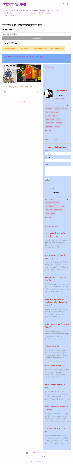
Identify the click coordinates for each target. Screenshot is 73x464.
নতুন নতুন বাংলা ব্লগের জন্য (36, 461)
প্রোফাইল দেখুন (59, 99)
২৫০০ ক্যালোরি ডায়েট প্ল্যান (61, 108)
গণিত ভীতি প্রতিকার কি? (57, 48)
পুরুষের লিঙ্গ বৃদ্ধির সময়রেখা (53, 365)
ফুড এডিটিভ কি (24, 48)
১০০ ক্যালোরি (49, 108)
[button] (38, 92)
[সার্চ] (63, 4)
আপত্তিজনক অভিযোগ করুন (53, 140)
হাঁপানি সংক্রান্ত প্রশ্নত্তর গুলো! (40, 48)
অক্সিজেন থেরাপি (49, 122)
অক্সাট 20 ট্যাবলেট (50, 119)
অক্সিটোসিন (57, 126)
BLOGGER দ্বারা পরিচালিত (36, 453)
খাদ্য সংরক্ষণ (56, 202)
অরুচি (47, 213)
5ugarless (30, 457)
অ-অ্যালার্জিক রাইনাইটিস (51, 115)
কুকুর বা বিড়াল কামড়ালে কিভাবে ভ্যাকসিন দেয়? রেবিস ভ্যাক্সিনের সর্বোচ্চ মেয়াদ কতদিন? (56, 302)
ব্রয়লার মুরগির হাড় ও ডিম (9, 48)
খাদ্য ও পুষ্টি (48, 202)
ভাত (47, 209)
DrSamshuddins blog (61, 91)
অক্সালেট (58, 119)
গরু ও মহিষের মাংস (50, 206)
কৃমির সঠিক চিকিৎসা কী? (52, 346)
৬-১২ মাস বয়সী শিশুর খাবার (52, 112)
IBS (51, 209)
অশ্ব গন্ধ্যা (53, 213)
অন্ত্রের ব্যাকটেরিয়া (58, 209)
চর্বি (57, 206)
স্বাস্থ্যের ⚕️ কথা (14, 4)
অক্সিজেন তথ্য (49, 126)
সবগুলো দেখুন (7, 60)
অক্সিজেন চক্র (59, 122)
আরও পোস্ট (21, 101)
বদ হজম (62, 206)
